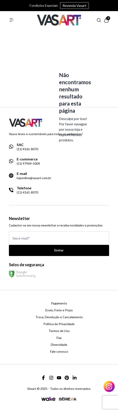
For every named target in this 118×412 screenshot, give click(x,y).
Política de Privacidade (59, 324)
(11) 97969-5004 (28, 163)
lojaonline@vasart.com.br (34, 178)
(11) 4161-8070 (27, 149)
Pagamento (59, 303)
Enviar (59, 250)
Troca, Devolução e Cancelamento (59, 317)
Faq (59, 337)
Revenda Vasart (74, 5)
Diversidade (59, 344)
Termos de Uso (59, 330)
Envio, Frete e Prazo (59, 310)
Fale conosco (59, 351)
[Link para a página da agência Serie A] (68, 398)
